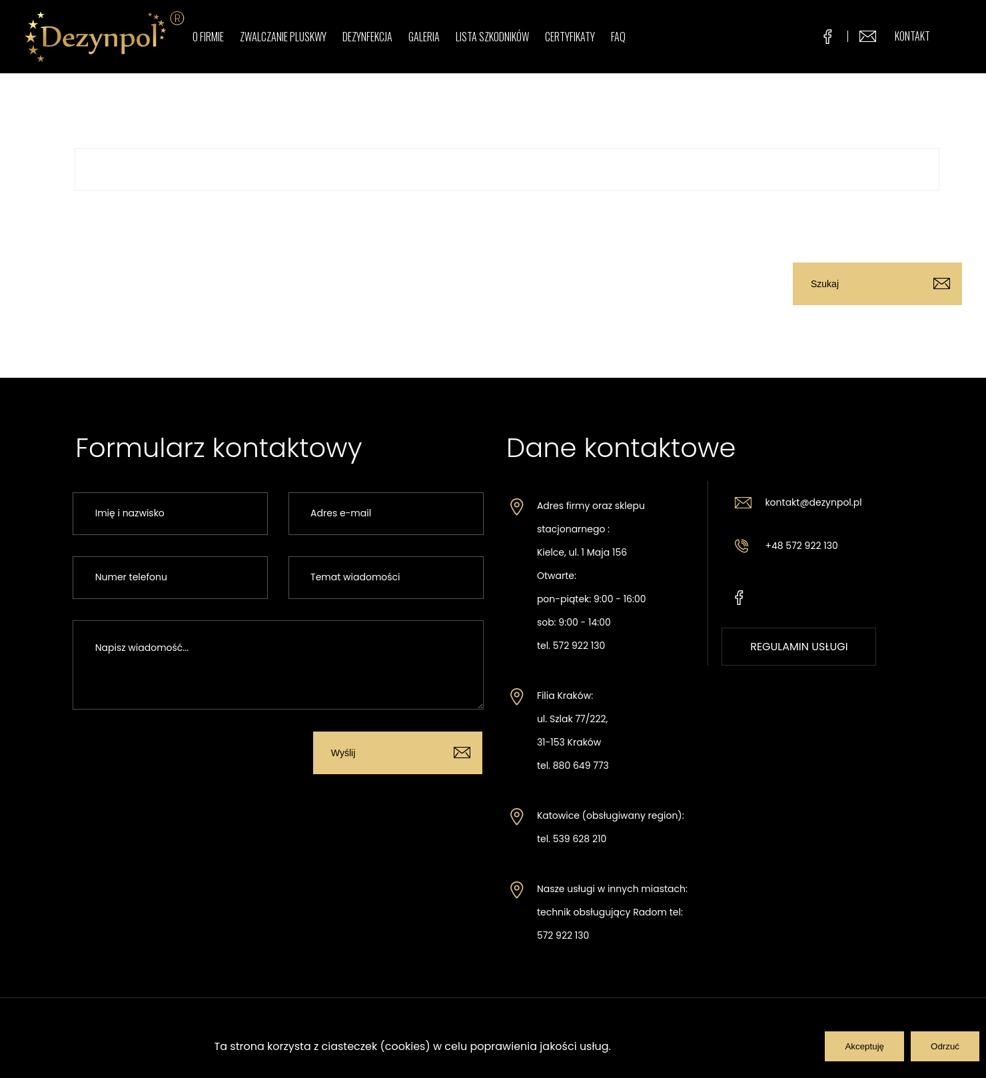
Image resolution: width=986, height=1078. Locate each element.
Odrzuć (945, 1046)
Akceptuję (864, 1046)
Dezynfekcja (367, 37)
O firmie (208, 37)
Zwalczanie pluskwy (283, 37)
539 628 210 (579, 838)
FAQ (618, 37)
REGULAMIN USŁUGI (798, 646)
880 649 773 (581, 765)
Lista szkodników (492, 37)
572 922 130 (579, 645)
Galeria (424, 37)
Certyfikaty (570, 37)
